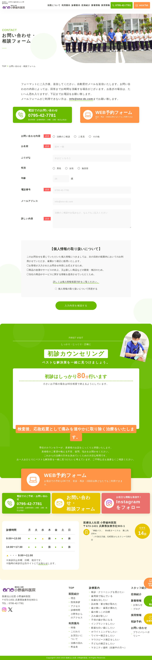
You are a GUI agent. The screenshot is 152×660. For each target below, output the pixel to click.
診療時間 (75, 610)
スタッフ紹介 (139, 588)
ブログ (136, 609)
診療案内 (76, 5)
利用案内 (66, 5)
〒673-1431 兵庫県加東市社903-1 (104, 526)
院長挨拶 (75, 602)
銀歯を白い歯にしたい (103, 628)
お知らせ (43, 563)
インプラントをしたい (103, 624)
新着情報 (95, 5)
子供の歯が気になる (102, 620)
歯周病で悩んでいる (102, 596)
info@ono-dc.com (81, 99)
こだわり (75, 631)
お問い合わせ (139, 628)
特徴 (73, 627)
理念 (73, 598)
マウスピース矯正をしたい (105, 639)
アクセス (75, 606)
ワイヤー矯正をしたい (103, 635)
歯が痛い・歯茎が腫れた (104, 608)
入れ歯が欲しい (99, 616)
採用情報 (105, 5)
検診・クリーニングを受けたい (107, 592)
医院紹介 (74, 594)
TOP (71, 588)
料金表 (74, 647)
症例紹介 (85, 5)
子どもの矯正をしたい (103, 643)
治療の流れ (77, 643)
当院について (53, 5)
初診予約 (136, 621)
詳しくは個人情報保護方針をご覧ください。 (76, 282)
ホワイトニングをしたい (104, 632)
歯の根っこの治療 (100, 612)
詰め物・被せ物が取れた (104, 604)
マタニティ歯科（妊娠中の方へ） (109, 647)
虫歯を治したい (99, 600)
